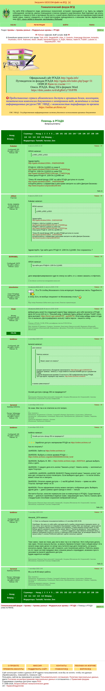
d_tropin (62, 40)
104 (74, 134)
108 (92, 134)
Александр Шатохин (82, 38)
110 (25, 137)
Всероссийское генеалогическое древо (31, 684)
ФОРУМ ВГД (85, 669)
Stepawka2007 (50, 42)
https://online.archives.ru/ (52, 107)
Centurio (69, 38)
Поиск (91, 25)
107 (88, 134)
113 (38, 137)
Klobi (13, 309)
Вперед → (11, 139)
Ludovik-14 (92, 40)
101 (61, 134)
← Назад (10, 135)
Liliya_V (62, 38)
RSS (39, 681)
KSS (46, 38)
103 (69, 134)
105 (79, 134)
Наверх (96, 146)
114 (42, 137)
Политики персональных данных (83, 677)
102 (65, 134)
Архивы (10, 30)
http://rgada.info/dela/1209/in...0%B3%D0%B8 (46, 163)
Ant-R (19, 40)
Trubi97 (84, 40)
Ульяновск (12, 40)
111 (29, 137)
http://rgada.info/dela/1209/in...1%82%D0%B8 (46, 182)
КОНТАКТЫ (61, 666)
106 (83, 134)
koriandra (94, 38)
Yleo (59, 42)
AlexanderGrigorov (50, 40)
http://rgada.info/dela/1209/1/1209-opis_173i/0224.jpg (49, 173)
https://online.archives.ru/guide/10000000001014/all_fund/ (50, 457)
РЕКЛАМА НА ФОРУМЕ (85, 666)
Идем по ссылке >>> (59, 84)
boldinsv (13, 339)
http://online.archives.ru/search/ (75, 376)
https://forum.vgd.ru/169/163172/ (81, 370)
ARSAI (13, 196)
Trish (41, 38)
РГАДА (56, 30)
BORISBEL (13, 257)
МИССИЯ (37, 666)
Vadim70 (76, 40)
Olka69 (40, 40)
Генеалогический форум (11, 606)
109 (96, 134)
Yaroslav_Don (49, 141)
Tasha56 (39, 141)
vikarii (33, 40)
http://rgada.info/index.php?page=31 (73, 80)
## (101, 146)
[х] (69, 2)
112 (34, 137)
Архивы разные (23, 30)
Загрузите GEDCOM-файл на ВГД (51, 2)
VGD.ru (13, 25)
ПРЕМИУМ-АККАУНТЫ (13, 669)
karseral (13, 405)
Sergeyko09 (53, 38)
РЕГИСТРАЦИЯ (39, 25)
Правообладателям (15, 686)
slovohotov (13, 287)
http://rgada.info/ (70, 77)
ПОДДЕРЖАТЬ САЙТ (37, 669)
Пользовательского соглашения (54, 677)
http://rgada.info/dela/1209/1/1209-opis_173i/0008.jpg (49, 169)
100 (57, 134)
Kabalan (13, 146)
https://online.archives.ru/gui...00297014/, (69, 461)
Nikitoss (69, 40)
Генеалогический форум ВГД (58, 7)
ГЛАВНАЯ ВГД (61, 669)
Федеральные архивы (42, 30)
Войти (65, 25)
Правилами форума (80, 679)
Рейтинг (41, 35)
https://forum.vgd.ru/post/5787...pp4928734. (58, 316)
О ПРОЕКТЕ (13, 666)
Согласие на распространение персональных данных (31, 679)
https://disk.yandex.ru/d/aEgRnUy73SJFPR (54, 90)
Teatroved (27, 40)
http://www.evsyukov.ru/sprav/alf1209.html (44, 186)
